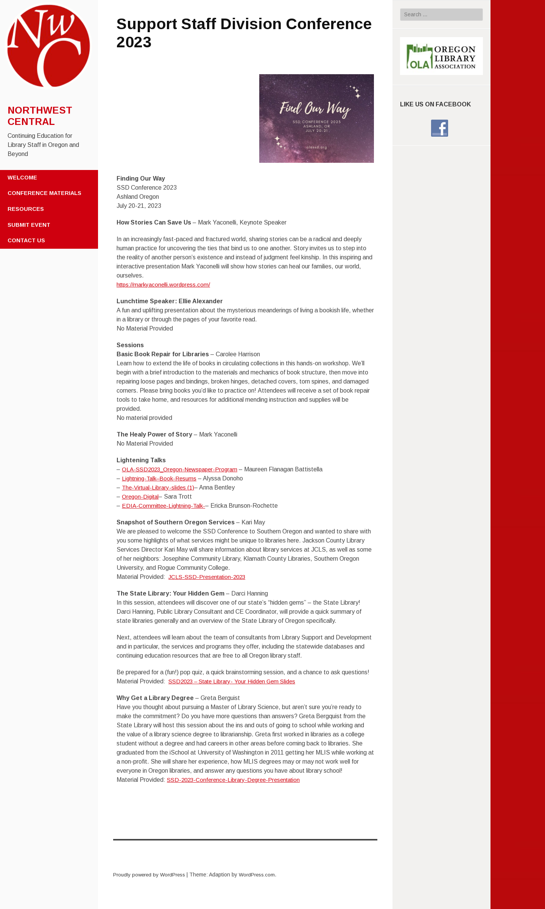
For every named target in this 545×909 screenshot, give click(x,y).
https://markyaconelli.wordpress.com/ (166, 284)
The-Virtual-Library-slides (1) (160, 487)
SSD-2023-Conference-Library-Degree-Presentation (237, 779)
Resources (26, 209)
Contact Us (26, 240)
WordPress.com (262, 875)
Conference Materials (44, 193)
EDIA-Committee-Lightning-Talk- (166, 505)
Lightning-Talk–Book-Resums (161, 478)
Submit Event (29, 225)
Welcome (22, 178)
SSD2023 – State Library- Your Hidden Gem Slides (236, 681)
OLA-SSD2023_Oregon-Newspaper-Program (183, 469)
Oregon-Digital (141, 496)
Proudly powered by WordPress (151, 875)
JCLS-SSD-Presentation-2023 (209, 577)
